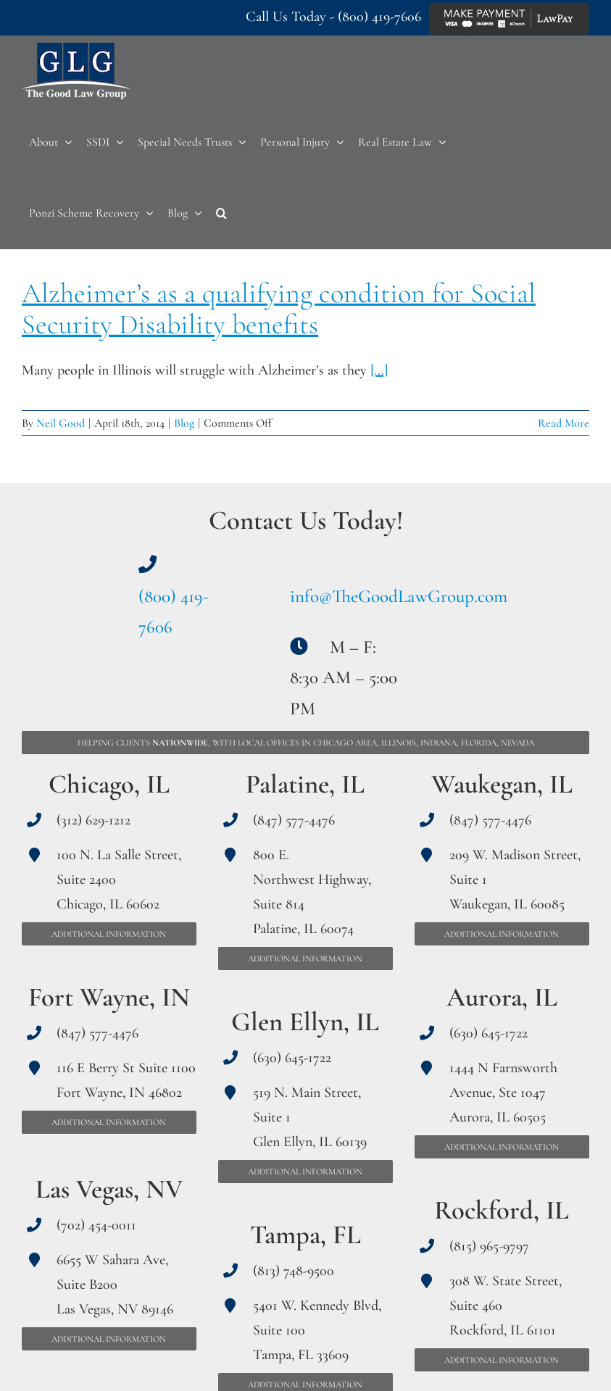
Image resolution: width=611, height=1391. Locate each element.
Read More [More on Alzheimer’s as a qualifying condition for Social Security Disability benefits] (563, 423)
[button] (221, 212)
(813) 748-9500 (293, 1270)
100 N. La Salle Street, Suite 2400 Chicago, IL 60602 (119, 879)
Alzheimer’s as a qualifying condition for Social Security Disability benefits (279, 309)
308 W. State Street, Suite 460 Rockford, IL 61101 (505, 1305)
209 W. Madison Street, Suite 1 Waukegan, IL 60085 (515, 879)
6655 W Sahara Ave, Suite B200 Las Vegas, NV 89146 (115, 1284)
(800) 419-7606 (379, 16)
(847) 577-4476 (97, 1033)
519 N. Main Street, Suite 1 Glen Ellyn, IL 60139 (310, 1117)
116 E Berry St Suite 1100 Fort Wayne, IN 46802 (126, 1080)
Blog (184, 423)
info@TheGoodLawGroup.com (398, 596)
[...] (379, 370)
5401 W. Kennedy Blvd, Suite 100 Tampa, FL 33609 (317, 1330)
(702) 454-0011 (96, 1225)
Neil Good (60, 423)
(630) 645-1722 (292, 1057)
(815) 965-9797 (489, 1246)
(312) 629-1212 (93, 820)
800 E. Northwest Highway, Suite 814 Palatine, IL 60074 (312, 891)
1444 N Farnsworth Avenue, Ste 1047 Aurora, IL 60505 (503, 1092)
